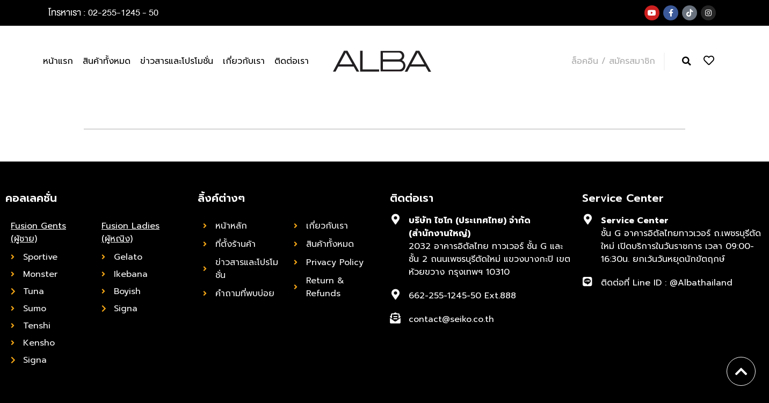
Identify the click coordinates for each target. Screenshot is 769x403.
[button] (686, 61)
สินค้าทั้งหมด (106, 61)
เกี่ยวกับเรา (244, 61)
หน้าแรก (58, 61)
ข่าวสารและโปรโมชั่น (176, 61)
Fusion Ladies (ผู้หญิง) (130, 232)
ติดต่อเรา (291, 61)
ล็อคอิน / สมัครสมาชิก (613, 61)
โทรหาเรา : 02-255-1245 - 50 (103, 12)
